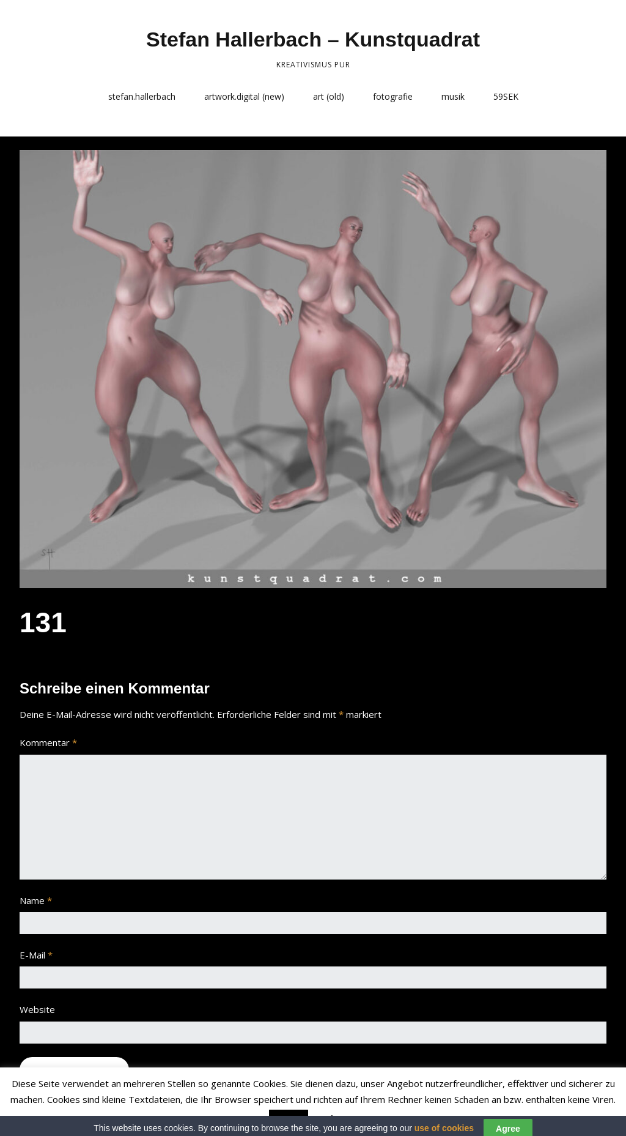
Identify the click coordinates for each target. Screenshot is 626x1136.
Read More (335, 1118)
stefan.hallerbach (141, 96)
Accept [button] (288, 1118)
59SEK (505, 96)
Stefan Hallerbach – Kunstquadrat (313, 39)
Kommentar (48, 742)
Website (37, 1009)
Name (36, 900)
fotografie (393, 96)
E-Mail (36, 955)
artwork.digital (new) (244, 96)
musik (453, 96)
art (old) (328, 96)
